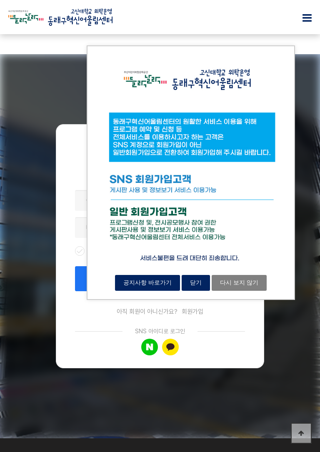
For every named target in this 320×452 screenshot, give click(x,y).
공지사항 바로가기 (147, 282)
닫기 (196, 282)
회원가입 (192, 311)
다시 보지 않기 (239, 282)
